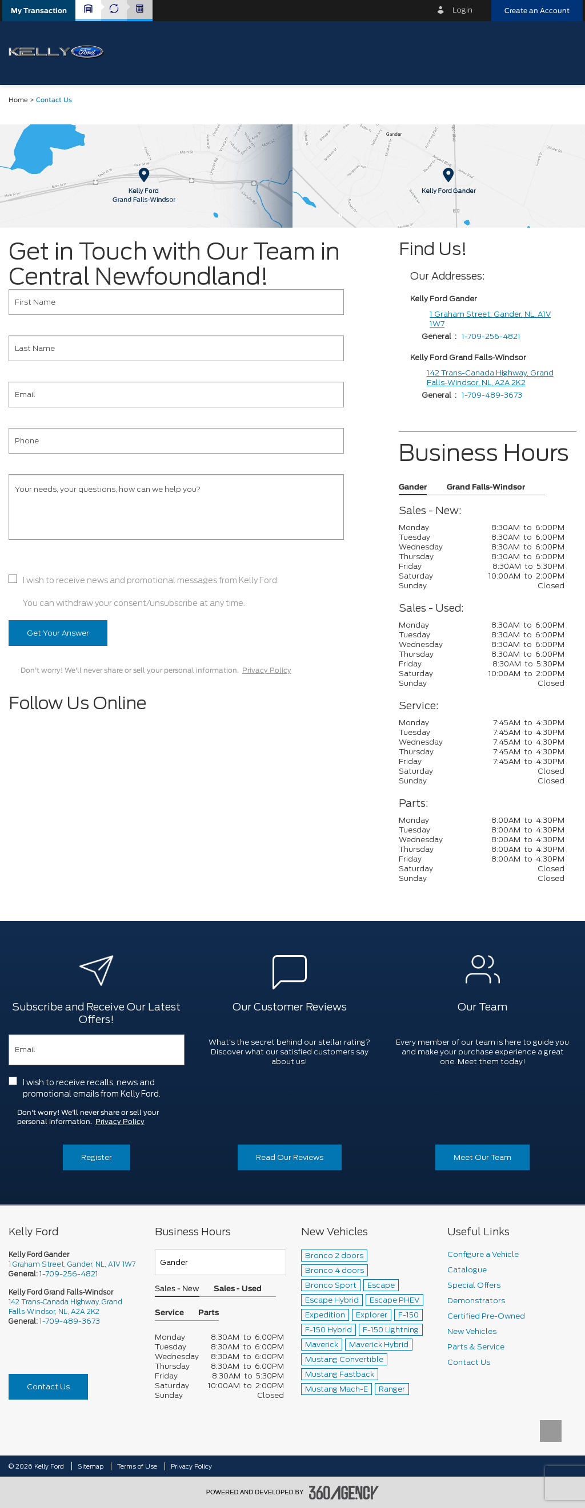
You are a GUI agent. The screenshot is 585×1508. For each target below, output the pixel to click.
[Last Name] (176, 348)
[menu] (562, 52)
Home (18, 100)
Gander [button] (413, 487)
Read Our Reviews (289, 1157)
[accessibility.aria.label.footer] (344, 1492)
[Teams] (220, 1262)
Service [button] (169, 1313)
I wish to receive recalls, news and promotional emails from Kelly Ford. (92, 1088)
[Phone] (176, 441)
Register (96, 1157)
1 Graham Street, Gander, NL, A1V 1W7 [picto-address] (72, 1264)
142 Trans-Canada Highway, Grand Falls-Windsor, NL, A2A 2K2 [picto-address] (65, 1306)
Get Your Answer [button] (58, 633)
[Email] (176, 394)
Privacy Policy (266, 670)
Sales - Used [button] (238, 1289)
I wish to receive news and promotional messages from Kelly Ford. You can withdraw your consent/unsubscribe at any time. (151, 592)
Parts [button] (208, 1313)
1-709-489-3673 (492, 395)
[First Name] (176, 302)
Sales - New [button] (177, 1289)
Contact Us (48, 1386)
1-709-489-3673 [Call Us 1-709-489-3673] (69, 1321)
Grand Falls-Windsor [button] (486, 487)
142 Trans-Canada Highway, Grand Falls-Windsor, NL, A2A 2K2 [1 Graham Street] (490, 378)
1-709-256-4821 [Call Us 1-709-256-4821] (68, 1274)
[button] (38, 10)
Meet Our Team (482, 1157)
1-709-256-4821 (491, 336)
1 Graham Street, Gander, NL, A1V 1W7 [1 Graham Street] (490, 319)
